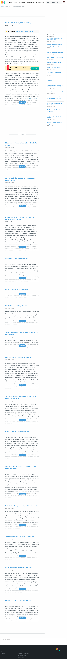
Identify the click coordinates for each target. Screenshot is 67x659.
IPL (2, 6)
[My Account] (64, 2)
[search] (60, 2)
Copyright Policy (22, 651)
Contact (3, 653)
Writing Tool (22, 2)
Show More (22, 102)
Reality (2, 643)
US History (40, 2)
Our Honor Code (22, 655)
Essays (11, 2)
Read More (22, 166)
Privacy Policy (21, 657)
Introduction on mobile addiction (24, 31)
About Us (3, 651)
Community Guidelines (23, 653)
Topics (16, 2)
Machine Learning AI (31, 2)
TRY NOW (35, 68)
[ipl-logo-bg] (4, 2)
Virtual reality (36, 643)
